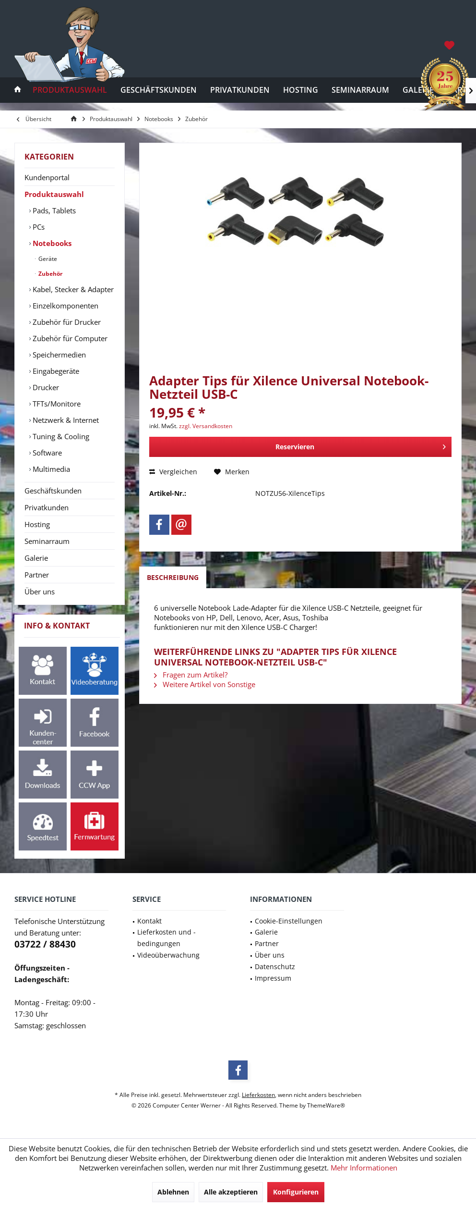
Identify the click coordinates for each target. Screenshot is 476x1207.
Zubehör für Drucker (66, 322)
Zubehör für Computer (69, 338)
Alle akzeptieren (231, 1191)
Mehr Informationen (364, 1167)
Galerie (36, 558)
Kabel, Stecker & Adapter (72, 289)
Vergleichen (173, 471)
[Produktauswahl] (70, 90)
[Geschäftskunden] (158, 90)
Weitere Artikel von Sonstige (204, 684)
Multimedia (50, 469)
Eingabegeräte (55, 371)
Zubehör (49, 274)
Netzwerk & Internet (65, 420)
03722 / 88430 (45, 944)
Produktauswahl (54, 194)
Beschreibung (173, 577)
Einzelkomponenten (64, 305)
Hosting (37, 524)
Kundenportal (47, 177)
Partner (36, 574)
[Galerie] (418, 90)
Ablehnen (173, 1191)
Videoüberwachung (168, 955)
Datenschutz (275, 966)
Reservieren (360, 445)
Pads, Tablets (53, 210)
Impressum (273, 978)
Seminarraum (47, 541)
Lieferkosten (258, 1095)
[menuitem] (450, 44)
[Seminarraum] (360, 90)
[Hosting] (300, 90)
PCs (38, 227)
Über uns (39, 591)
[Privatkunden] (239, 90)
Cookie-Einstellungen (288, 920)
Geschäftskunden (53, 490)
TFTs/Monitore (56, 403)
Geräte (47, 259)
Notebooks (51, 243)
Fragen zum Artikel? (190, 674)
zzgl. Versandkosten (205, 426)
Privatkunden (46, 507)
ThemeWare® (326, 1105)
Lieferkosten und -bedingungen (166, 937)
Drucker (45, 387)
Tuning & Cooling (60, 436)
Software (46, 452)
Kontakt (149, 920)
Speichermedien (58, 354)
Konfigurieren (296, 1191)
